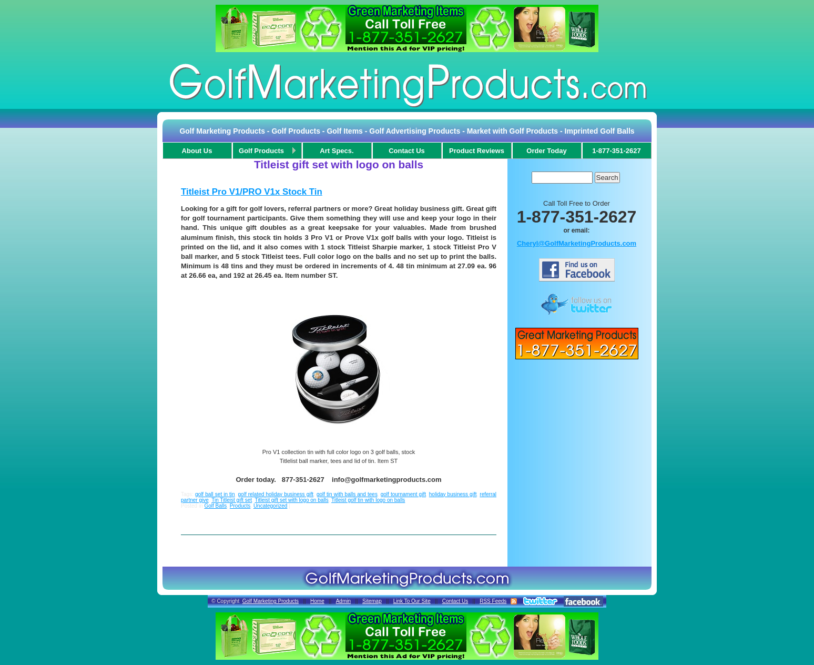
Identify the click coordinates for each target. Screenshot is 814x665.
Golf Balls (215, 506)
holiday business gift (453, 494)
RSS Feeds (493, 601)
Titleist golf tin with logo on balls (368, 500)
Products (240, 506)
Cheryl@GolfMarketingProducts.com (576, 243)
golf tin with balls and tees (347, 494)
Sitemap (372, 601)
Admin (343, 601)
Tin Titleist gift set (231, 500)
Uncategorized (270, 506)
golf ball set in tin (215, 494)
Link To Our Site (412, 601)
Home (317, 601)
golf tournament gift (403, 494)
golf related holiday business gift (276, 494)
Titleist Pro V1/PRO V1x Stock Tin (251, 192)
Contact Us (455, 601)
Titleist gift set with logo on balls (291, 500)
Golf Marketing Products (270, 601)
